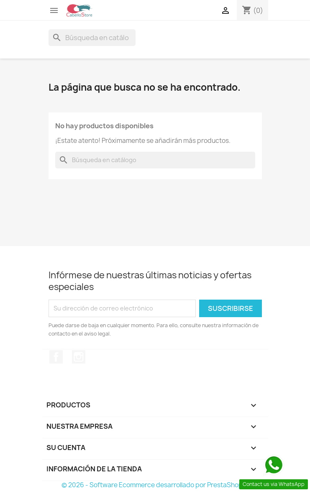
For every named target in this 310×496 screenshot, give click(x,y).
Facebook (56, 357)
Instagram (78, 357)
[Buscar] (92, 37)
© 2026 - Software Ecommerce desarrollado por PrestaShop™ (155, 485)
